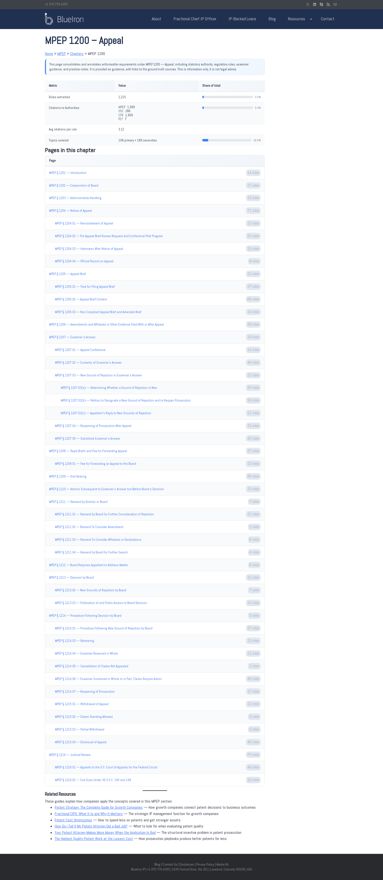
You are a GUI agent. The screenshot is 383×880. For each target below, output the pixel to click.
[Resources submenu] (311, 19)
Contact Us (169, 864)
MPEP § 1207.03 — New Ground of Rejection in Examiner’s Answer (98, 375)
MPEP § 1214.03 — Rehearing (74, 641)
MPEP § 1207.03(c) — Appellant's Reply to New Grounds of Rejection (106, 413)
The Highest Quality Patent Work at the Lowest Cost (94, 838)
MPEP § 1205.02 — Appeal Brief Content (81, 299)
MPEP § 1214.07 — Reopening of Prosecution (85, 691)
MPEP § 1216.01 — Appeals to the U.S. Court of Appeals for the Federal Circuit (106, 767)
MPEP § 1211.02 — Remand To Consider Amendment (89, 527)
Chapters (77, 53)
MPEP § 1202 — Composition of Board (73, 185)
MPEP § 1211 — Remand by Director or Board (78, 502)
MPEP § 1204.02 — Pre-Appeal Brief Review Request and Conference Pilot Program (109, 236)
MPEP (61, 53)
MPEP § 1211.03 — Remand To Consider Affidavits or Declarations (98, 540)
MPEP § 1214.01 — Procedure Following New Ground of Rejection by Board (103, 628)
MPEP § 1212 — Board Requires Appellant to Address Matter (88, 565)
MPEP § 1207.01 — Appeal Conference (80, 350)
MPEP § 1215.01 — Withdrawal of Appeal (81, 704)
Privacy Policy (205, 864)
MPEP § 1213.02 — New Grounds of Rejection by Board (90, 590)
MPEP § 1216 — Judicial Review (70, 755)
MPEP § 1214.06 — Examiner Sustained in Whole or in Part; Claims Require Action (108, 679)
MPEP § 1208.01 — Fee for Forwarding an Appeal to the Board (95, 464)
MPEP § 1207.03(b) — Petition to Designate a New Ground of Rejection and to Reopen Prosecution (126, 400)
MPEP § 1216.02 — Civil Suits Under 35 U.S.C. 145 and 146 (93, 780)
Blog (157, 864)
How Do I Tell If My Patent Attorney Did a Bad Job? (91, 826)
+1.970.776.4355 (56, 4)
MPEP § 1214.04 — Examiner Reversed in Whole (86, 653)
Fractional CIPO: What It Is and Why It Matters (89, 813)
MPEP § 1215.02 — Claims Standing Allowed (84, 717)
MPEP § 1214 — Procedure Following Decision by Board (85, 616)
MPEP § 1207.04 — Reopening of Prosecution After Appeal (93, 426)
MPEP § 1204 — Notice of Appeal (70, 211)
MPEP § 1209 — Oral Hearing (67, 476)
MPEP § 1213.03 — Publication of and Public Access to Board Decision (101, 603)
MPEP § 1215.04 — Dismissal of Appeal (80, 742)
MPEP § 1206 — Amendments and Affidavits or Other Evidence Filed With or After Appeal (106, 324)
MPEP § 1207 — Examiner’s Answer (72, 337)
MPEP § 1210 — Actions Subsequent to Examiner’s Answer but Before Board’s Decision (106, 489)
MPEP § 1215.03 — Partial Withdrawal (79, 729)
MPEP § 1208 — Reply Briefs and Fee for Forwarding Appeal (88, 451)
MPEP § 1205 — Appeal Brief (67, 274)
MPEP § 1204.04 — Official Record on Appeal (84, 261)
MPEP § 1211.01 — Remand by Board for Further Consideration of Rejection (104, 514)
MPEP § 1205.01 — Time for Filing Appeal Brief (85, 287)
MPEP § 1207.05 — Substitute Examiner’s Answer (87, 438)
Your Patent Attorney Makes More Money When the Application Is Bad (105, 832)
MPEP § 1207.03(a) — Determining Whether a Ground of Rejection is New (109, 388)
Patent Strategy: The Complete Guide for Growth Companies (99, 807)
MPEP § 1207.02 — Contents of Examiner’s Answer (88, 362)
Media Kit (222, 864)
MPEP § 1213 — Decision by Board (71, 577)
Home (49, 53)
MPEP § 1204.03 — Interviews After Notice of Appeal (89, 249)
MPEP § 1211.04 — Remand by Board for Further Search (91, 552)
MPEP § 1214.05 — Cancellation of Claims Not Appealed (91, 666)
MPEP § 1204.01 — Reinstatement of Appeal (84, 223)
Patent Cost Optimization (73, 820)
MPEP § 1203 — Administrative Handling (75, 198)
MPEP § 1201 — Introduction (67, 173)
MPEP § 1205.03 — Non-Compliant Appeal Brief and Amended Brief (98, 312)
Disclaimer (187, 864)
